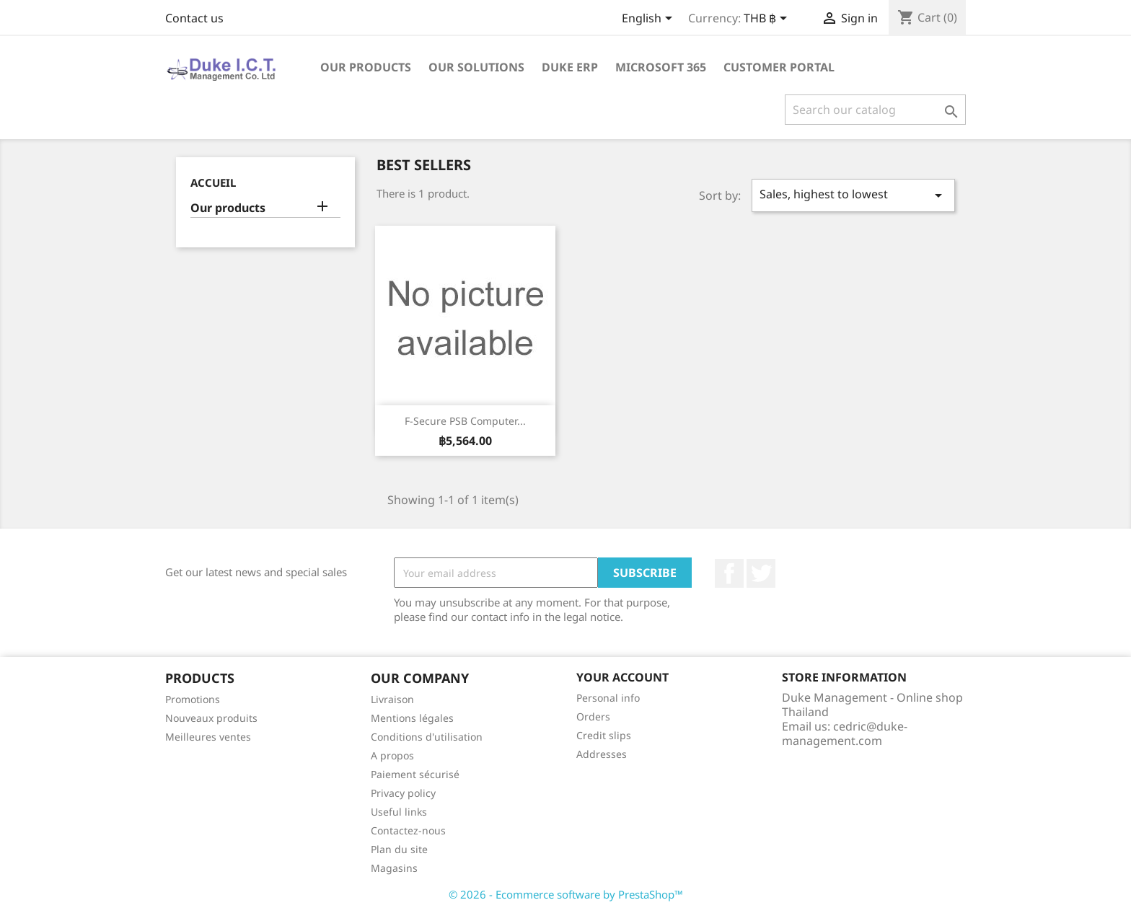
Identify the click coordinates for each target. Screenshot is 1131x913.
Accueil (213, 182)
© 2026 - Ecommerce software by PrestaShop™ (566, 894)
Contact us (194, 18)
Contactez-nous (408, 830)
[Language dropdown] (649, 19)
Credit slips (603, 735)
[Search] (875, 109)
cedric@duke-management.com (844, 733)
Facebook (729, 573)
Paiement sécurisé (415, 774)
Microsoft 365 (660, 67)
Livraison (392, 699)
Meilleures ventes (208, 737)
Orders (593, 716)
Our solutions (476, 67)
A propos (392, 755)
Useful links (399, 812)
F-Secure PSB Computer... (465, 421)
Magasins (394, 868)
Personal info (608, 698)
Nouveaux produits (211, 718)
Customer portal (779, 67)
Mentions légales (412, 718)
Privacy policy (403, 793)
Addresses (601, 754)
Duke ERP (570, 67)
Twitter (761, 573)
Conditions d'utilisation (427, 737)
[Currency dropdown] (768, 19)
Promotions (192, 699)
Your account (622, 677)
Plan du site (399, 849)
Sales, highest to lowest (853, 195)
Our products (365, 67)
